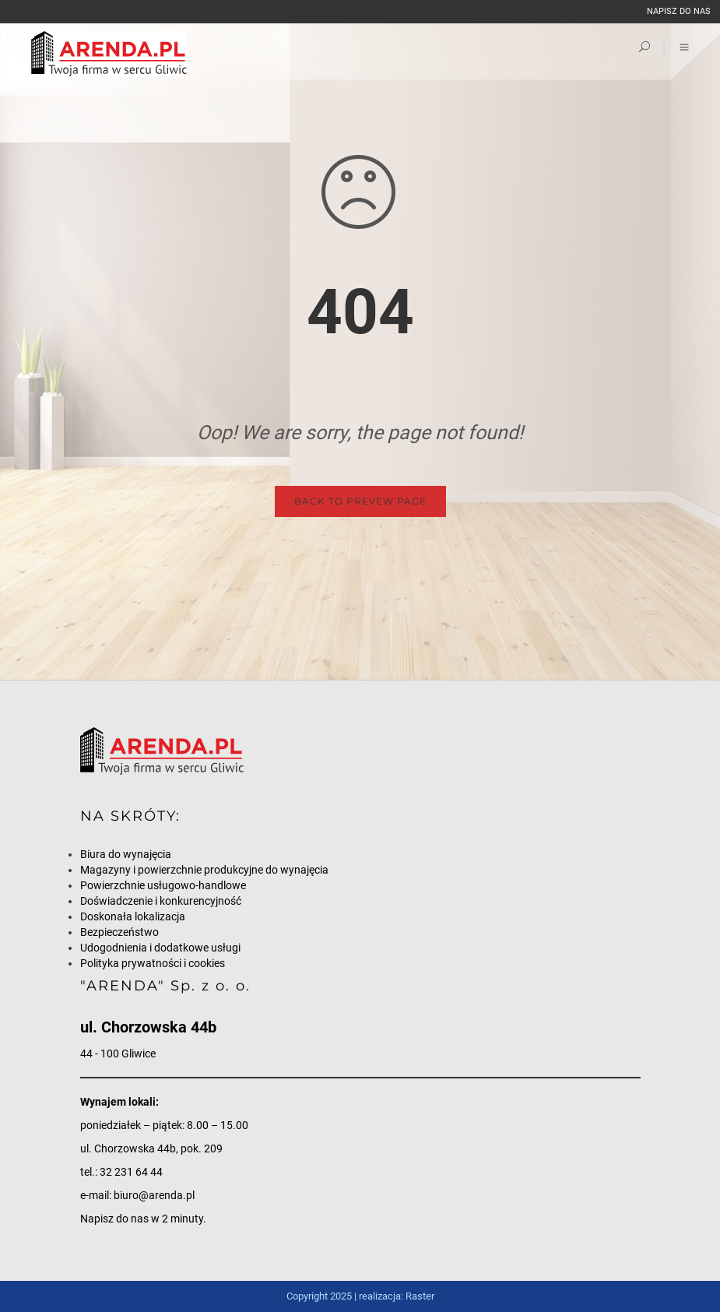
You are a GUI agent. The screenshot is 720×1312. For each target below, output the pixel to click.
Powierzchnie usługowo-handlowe (163, 885)
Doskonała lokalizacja (132, 916)
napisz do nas (679, 11)
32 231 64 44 (131, 1172)
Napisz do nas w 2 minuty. (143, 1218)
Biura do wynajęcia (125, 854)
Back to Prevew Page (360, 501)
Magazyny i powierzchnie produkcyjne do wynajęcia (204, 870)
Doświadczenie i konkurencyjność (160, 901)
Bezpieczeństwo (119, 932)
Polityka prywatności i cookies (152, 963)
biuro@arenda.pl (154, 1195)
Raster (420, 1296)
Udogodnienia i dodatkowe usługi (160, 947)
